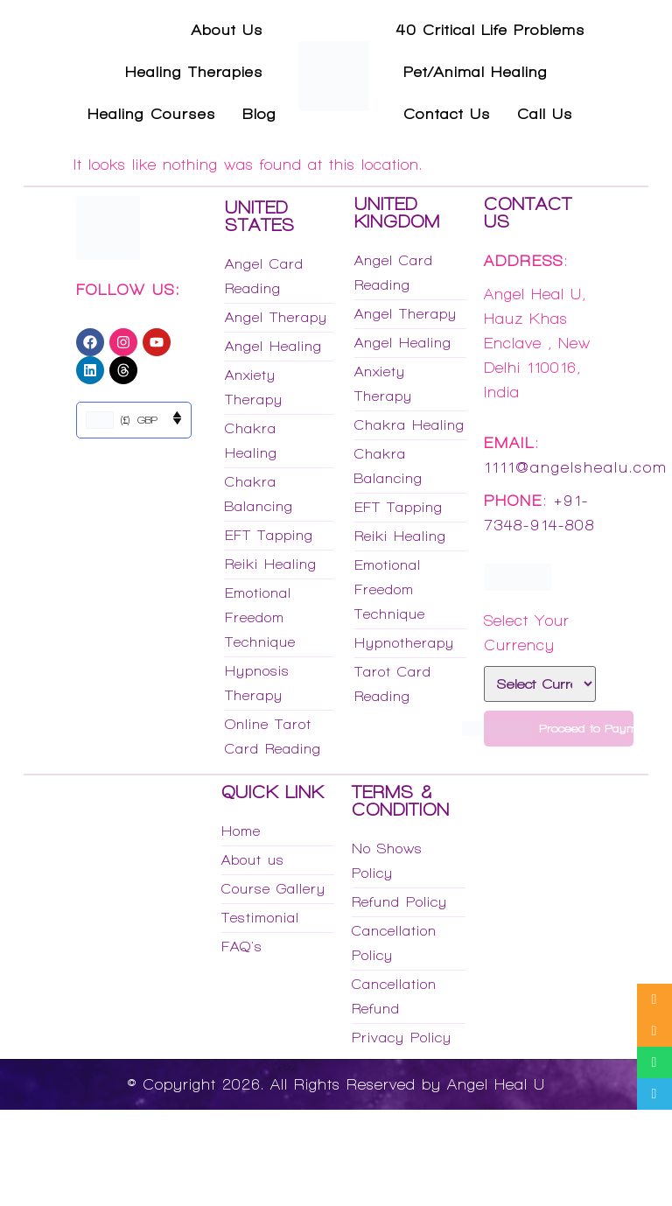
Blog (259, 114)
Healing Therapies (194, 72)
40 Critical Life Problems (490, 30)
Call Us (545, 114)
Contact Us (447, 114)
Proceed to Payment (559, 728)
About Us (227, 30)
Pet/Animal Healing (475, 72)
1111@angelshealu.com (576, 467)
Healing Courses (152, 114)
